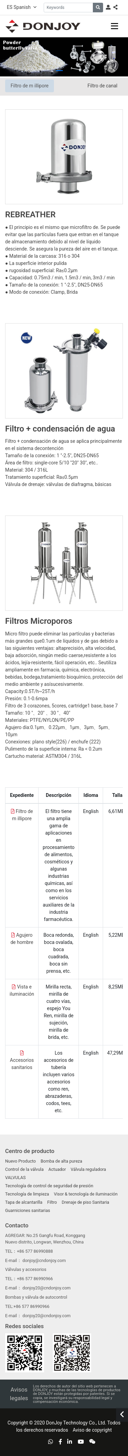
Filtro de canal (102, 85)
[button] (59, 70)
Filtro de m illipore (29, 85)
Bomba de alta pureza (61, 1161)
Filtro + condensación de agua (60, 429)
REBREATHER (30, 214)
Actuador (57, 1169)
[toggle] (114, 26)
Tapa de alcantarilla (23, 1202)
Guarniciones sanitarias (27, 1210)
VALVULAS (15, 1177)
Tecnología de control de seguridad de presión (49, 1185)
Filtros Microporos (38, 621)
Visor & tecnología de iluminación (86, 1194)
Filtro (52, 1202)
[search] (98, 7)
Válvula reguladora (88, 1169)
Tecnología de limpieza (27, 1194)
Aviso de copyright (92, 1430)
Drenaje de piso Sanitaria (85, 1202)
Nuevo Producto (20, 1161)
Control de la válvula (24, 1169)
